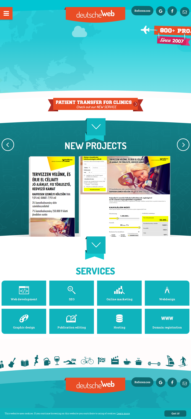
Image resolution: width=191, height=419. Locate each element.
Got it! (175, 413)
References (142, 11)
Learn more (123, 413)
